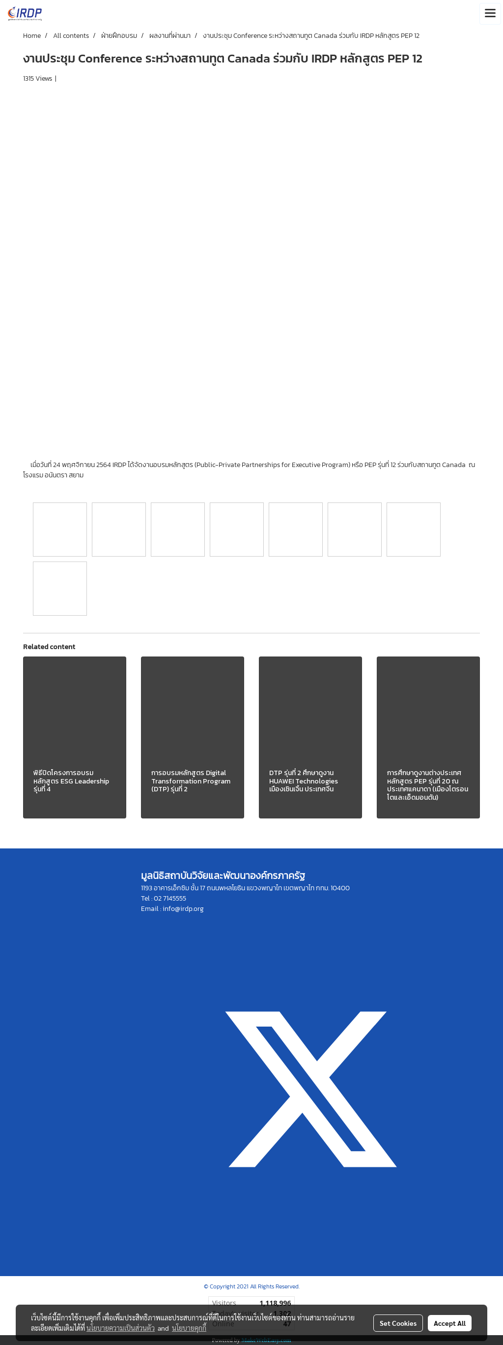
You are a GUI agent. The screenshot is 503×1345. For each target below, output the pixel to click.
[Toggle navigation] (490, 14)
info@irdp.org (183, 909)
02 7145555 (170, 898)
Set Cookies (398, 1322)
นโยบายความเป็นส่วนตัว (120, 1327)
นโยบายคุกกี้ (189, 1327)
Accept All (450, 1322)
